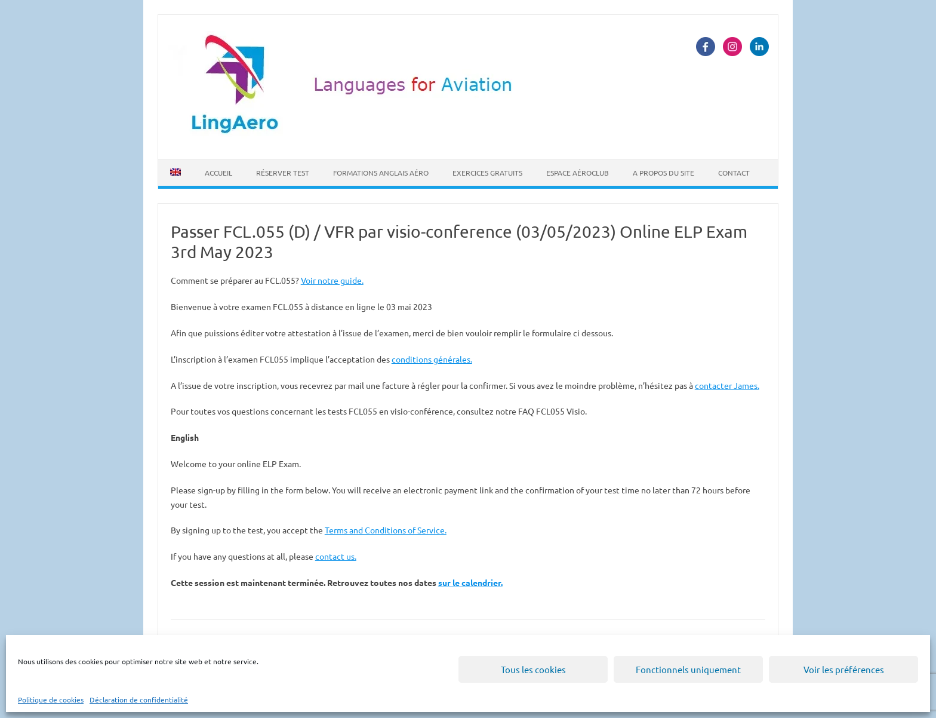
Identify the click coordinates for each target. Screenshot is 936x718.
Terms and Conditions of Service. (386, 529)
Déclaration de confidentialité (139, 699)
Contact (734, 172)
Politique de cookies (51, 699)
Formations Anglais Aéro (381, 172)
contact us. (335, 556)
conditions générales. (432, 359)
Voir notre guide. (332, 280)
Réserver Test (282, 172)
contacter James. (727, 385)
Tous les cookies (533, 669)
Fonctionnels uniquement (688, 669)
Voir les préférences (843, 669)
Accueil (218, 172)
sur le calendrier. (470, 582)
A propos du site (663, 172)
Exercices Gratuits (487, 172)
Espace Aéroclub (577, 172)
